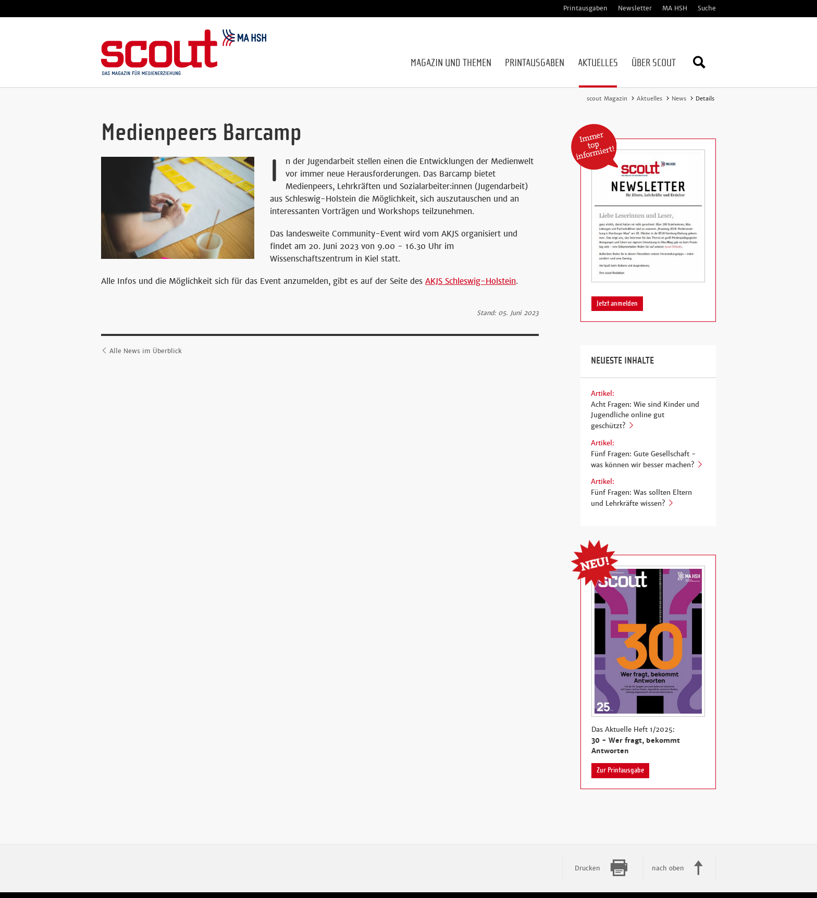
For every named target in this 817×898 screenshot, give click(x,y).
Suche (707, 8)
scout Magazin (607, 98)
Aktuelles (649, 98)
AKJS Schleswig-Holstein (470, 281)
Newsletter (635, 8)
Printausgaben (585, 8)
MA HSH (674, 8)
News (679, 98)
